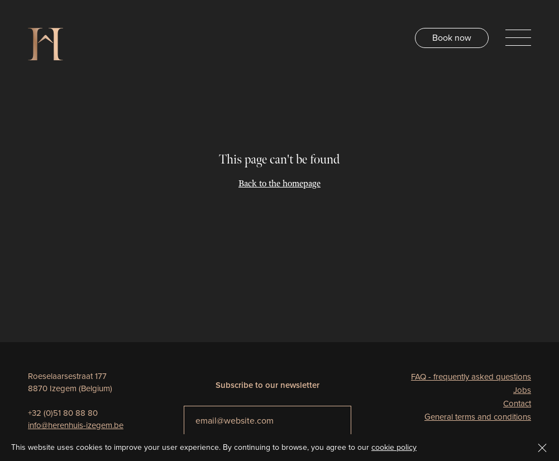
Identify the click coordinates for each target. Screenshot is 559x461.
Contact (517, 403)
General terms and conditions (477, 417)
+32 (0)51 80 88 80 (63, 413)
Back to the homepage (279, 184)
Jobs (522, 390)
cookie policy (394, 447)
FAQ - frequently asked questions (471, 377)
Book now (451, 37)
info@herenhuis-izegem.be (75, 425)
